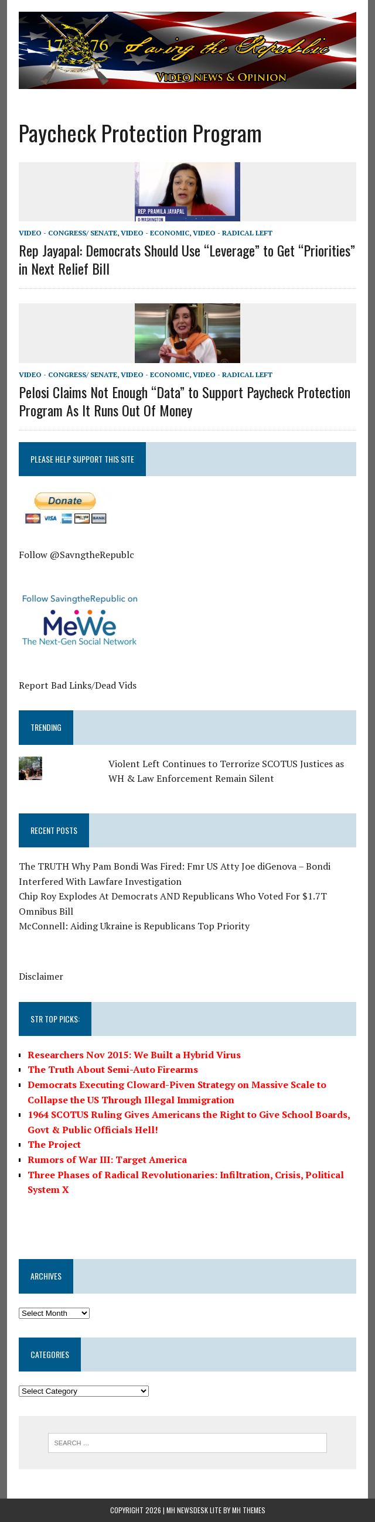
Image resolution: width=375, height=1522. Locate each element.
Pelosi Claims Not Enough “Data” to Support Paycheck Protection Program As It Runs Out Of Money (184, 400)
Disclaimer (41, 976)
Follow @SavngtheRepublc (76, 554)
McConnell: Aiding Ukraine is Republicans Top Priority (134, 925)
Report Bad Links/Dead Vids (78, 685)
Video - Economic (155, 232)
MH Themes (248, 1510)
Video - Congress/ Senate (68, 232)
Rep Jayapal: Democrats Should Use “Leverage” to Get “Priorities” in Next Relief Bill (187, 259)
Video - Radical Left (232, 232)
